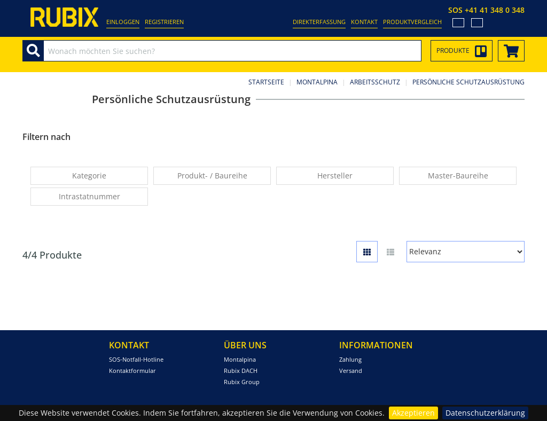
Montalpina (317, 82)
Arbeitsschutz (375, 82)
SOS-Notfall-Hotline (136, 359)
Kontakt (364, 22)
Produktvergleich (412, 22)
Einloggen (122, 22)
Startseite (266, 82)
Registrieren (164, 22)
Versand (350, 371)
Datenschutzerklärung (485, 413)
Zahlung (350, 359)
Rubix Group (242, 382)
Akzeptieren (413, 413)
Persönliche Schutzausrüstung (468, 82)
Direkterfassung (319, 22)
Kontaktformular (132, 371)
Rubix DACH (240, 371)
